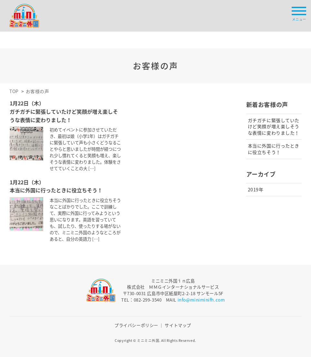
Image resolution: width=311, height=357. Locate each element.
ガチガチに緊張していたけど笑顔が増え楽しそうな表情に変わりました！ (273, 126)
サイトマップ (178, 325)
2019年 (256, 189)
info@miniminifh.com (201, 300)
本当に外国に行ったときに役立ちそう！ (273, 148)
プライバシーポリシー (136, 325)
